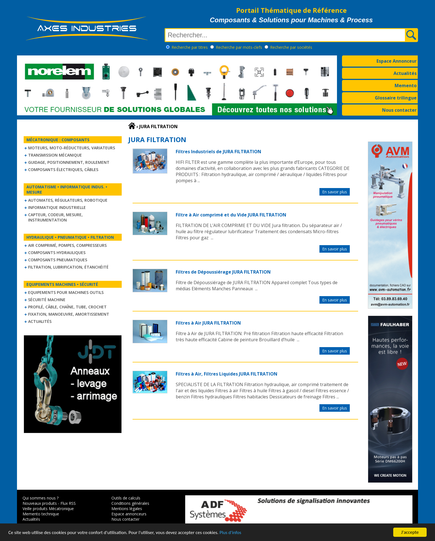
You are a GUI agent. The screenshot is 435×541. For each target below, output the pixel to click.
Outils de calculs (125, 498)
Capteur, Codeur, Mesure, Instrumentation (55, 217)
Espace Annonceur (397, 61)
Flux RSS (68, 503)
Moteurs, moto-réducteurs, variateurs (71, 147)
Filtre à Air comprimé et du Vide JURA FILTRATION (231, 215)
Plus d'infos (230, 534)
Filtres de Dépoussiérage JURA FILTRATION (223, 272)
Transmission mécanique (55, 155)
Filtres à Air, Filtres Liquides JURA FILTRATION (226, 374)
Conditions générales (130, 503)
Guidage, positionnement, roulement (68, 162)
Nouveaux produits (40, 503)
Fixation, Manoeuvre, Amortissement (68, 314)
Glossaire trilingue (396, 98)
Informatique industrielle (57, 207)
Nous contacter (399, 110)
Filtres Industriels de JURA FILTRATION (218, 151)
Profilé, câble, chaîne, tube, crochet (67, 307)
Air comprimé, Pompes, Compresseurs (67, 245)
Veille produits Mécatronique (48, 508)
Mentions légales (126, 508)
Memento (406, 85)
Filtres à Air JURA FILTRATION (208, 323)
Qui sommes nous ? (40, 498)
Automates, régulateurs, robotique (67, 200)
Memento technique (41, 513)
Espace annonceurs (128, 513)
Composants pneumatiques (57, 259)
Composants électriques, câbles (63, 169)
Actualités (405, 73)
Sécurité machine (46, 299)
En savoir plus (334, 191)
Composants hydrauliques (56, 252)
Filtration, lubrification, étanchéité (68, 267)
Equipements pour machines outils (66, 292)
